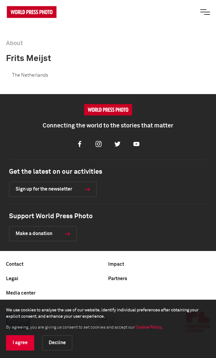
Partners (117, 278)
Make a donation (34, 233)
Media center (20, 293)
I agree (20, 342)
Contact (14, 264)
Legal (12, 278)
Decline (57, 342)
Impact (116, 264)
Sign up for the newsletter (44, 189)
